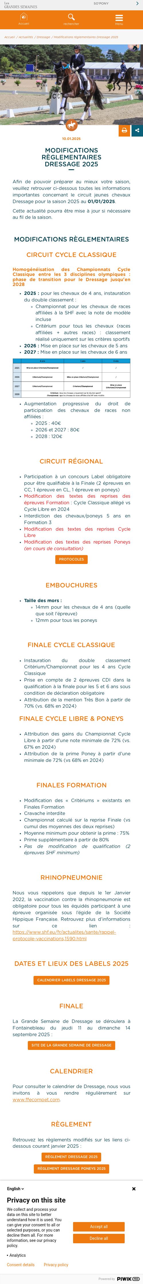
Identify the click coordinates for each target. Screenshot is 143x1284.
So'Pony (101, 3)
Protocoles (71, 559)
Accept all (99, 1226)
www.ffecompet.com (36, 1100)
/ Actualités (24, 37)
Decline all (99, 1238)
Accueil (23, 19)
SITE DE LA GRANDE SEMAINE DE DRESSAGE (71, 1045)
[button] (71, 19)
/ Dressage (42, 37)
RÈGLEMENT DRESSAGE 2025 (71, 1157)
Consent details (21, 1264)
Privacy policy (56, 1264)
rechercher (71, 19)
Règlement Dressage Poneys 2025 (71, 1168)
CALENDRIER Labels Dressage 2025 (71, 980)
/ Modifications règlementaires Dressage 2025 (85, 37)
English (16, 1188)
